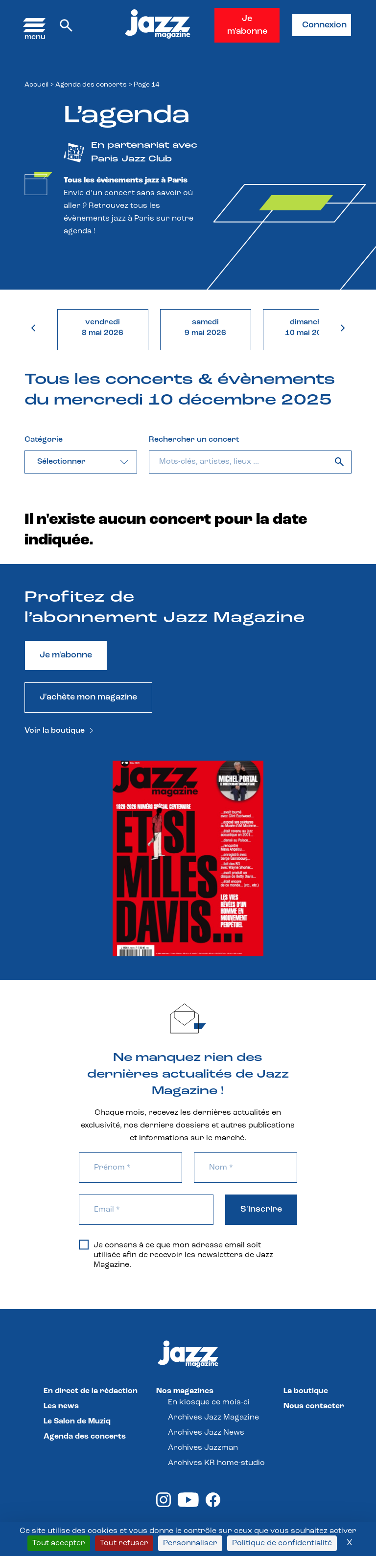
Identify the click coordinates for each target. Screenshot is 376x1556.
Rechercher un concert (194, 440)
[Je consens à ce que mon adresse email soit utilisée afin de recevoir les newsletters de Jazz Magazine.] (84, 1244)
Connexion (324, 25)
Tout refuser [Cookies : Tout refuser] (124, 1543)
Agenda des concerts (91, 85)
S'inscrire (261, 1209)
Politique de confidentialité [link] (282, 1543)
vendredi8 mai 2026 (102, 327)
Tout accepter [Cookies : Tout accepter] (58, 1543)
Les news (61, 1406)
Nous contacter (313, 1406)
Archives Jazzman (203, 1448)
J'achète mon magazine (88, 697)
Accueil (36, 85)
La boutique (305, 1391)
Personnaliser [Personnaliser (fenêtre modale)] (190, 1543)
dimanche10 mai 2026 (308, 327)
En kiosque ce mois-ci (209, 1402)
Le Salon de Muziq (77, 1421)
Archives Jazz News (206, 1433)
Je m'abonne (247, 25)
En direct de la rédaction (91, 1391)
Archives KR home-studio (216, 1463)
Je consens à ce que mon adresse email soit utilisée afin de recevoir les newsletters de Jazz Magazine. (176, 1254)
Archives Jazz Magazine (213, 1417)
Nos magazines (184, 1391)
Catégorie (43, 440)
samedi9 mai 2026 (205, 327)
